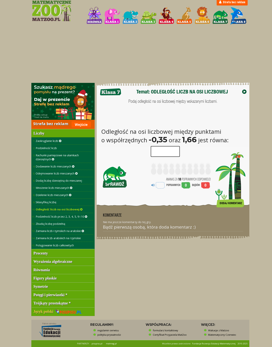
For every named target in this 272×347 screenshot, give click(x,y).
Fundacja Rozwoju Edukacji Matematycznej (214, 343)
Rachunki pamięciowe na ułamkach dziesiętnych (57, 157)
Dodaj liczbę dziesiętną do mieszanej (59, 180)
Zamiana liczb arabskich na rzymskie (58, 238)
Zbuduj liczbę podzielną (50, 224)
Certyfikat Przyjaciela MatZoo (170, 334)
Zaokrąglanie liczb (48, 141)
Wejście (81, 124)
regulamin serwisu (108, 330)
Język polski (57, 311)
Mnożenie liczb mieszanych (54, 188)
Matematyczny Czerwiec (222, 334)
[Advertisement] (136, 54)
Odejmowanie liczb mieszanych (57, 173)
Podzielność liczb (46, 148)
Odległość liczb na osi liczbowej (59, 209)
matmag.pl (111, 343)
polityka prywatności (109, 334)
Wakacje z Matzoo (218, 330)
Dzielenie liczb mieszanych (53, 195)
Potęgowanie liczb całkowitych (55, 245)
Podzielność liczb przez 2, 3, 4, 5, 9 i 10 (61, 216)
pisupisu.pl (97, 343)
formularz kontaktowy (165, 330)
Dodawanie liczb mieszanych (55, 166)
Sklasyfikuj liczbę (46, 202)
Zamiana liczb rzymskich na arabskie (60, 231)
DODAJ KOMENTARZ (231, 203)
